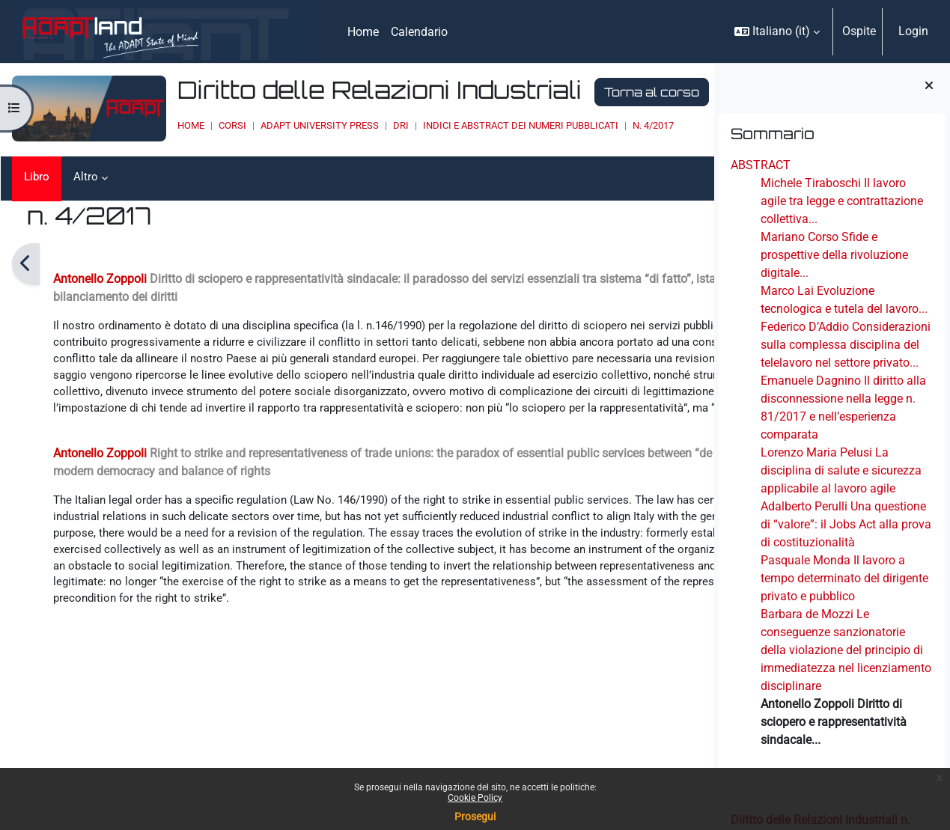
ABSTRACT (761, 165)
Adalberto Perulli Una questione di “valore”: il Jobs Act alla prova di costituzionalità (846, 524)
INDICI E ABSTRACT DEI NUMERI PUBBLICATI (481, 125)
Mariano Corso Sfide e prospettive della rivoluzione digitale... (834, 255)
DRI (362, 125)
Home (151, 125)
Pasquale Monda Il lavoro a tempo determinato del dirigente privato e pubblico (844, 578)
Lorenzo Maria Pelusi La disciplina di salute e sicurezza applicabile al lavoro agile (841, 470)
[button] (777, 31)
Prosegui (475, 817)
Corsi (193, 125)
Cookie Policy (475, 798)
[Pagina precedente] (26, 264)
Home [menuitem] (363, 32)
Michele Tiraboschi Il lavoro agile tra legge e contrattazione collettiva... (842, 201)
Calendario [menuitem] (419, 32)
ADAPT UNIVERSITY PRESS (281, 125)
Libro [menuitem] (37, 177)
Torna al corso (612, 92)
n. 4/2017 (614, 125)
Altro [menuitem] (87, 177)
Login (913, 31)
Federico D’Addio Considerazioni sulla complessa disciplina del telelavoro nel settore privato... (846, 345)
